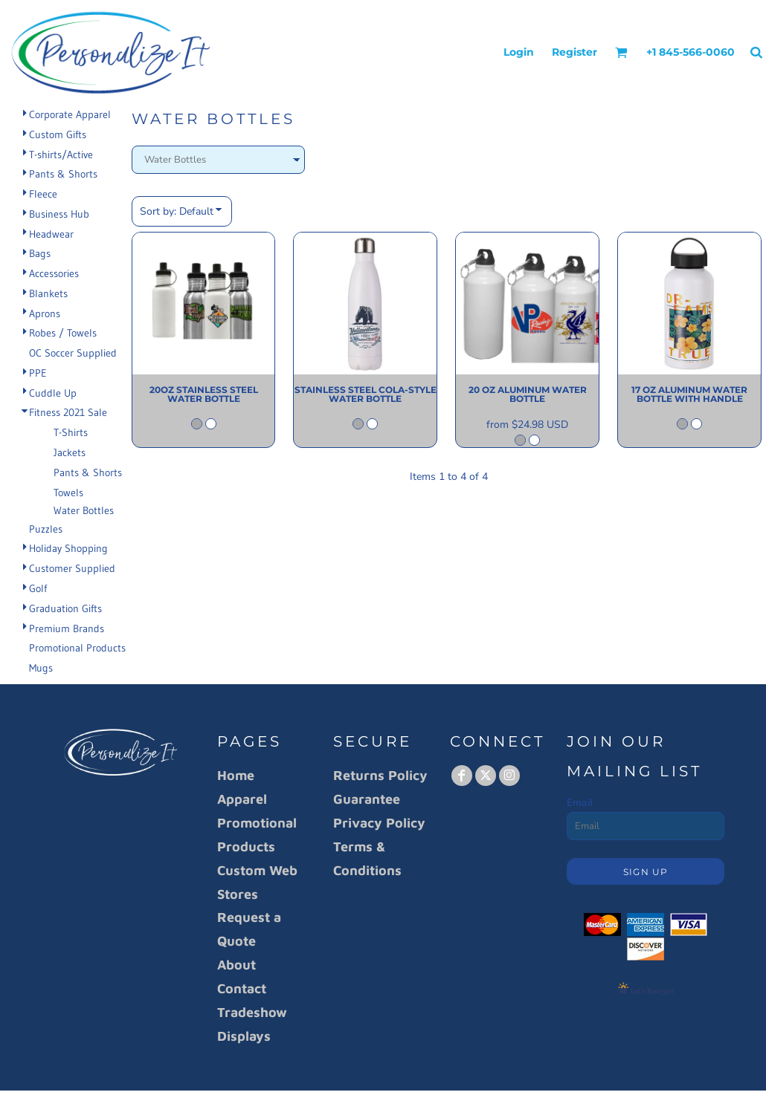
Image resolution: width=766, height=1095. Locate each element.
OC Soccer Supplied (73, 353)
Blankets (48, 293)
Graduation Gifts (65, 608)
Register (574, 52)
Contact (241, 988)
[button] (621, 52)
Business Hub (59, 214)
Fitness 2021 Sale (68, 412)
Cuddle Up (53, 393)
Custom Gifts (57, 134)
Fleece (43, 194)
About (236, 964)
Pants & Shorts (63, 174)
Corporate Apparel (70, 114)
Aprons (44, 313)
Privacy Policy (379, 823)
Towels (68, 492)
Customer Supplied (72, 568)
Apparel (242, 799)
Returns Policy (380, 775)
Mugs (41, 668)
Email (580, 803)
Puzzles (45, 529)
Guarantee (366, 799)
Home (235, 775)
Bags (40, 253)
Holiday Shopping (68, 548)
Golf (38, 588)
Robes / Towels (63, 332)
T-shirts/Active (61, 154)
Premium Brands (66, 628)
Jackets (70, 452)
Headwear (51, 234)
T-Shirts (71, 432)
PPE (38, 373)
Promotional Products (77, 647)
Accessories (54, 273)
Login (518, 52)
